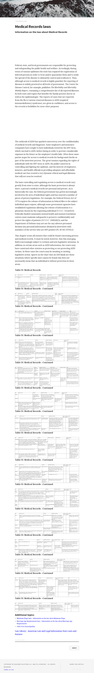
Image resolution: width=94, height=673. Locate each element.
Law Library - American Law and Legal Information (38, 631)
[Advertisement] (47, 48)
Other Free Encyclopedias (26, 626)
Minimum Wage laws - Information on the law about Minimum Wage (41, 618)
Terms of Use (9, 670)
